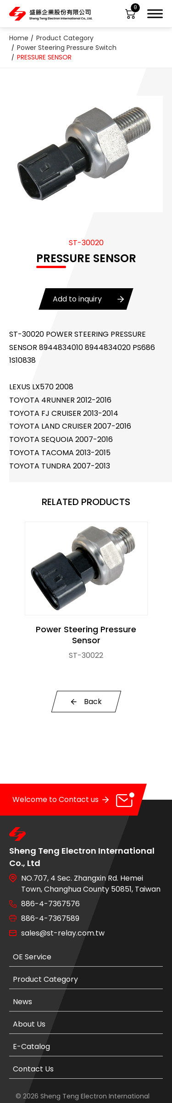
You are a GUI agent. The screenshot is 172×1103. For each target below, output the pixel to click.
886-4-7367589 (50, 918)
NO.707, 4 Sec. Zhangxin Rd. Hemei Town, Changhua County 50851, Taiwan (91, 883)
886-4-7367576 (50, 904)
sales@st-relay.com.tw (63, 933)
